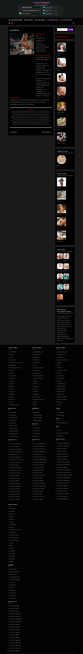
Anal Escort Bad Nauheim (15, 457)
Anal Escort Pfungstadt (63, 493)
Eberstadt (11, 391)
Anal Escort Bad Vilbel (14, 462)
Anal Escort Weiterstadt (15, 640)
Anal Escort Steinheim (14, 627)
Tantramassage (13, 433)
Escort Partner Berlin (62, 422)
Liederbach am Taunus (63, 359)
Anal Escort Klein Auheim (39, 486)
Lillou (58, 260)
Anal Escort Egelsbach (15, 486)
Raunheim (11, 511)
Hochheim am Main (38, 375)
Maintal (59, 362)
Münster (59, 373)
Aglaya (65, 291)
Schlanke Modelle (37, 417)
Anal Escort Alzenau (14, 446)
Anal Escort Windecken (15, 645)
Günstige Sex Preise (14, 577)
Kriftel (34, 404)
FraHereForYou (48, 8)
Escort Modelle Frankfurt (15, 20)
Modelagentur (12, 590)
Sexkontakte (12, 595)
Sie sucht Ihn (12, 598)
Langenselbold (61, 357)
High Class (12, 582)
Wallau (11, 545)
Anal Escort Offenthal (62, 488)
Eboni (58, 165)
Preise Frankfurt (28, 20)
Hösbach (35, 381)
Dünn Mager (36, 412)
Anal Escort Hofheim (38, 467)
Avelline (65, 271)
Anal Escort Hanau (38, 454)
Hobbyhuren (12, 585)
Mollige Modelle (37, 420)
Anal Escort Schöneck (14, 616)
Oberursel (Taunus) (62, 396)
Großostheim (36, 362)
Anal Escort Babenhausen (15, 451)
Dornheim (11, 386)
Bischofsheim (12, 375)
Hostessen (12, 587)
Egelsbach (12, 394)
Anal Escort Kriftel (37, 493)
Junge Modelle (61, 412)
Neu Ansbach (60, 375)
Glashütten (36, 357)
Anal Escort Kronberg (38, 496)
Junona (59, 228)
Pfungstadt (12, 508)
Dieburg (11, 383)
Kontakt (59, 430)
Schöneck (11, 527)
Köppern (35, 402)
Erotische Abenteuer (14, 571)
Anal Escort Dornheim (14, 478)
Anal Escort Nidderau (62, 467)
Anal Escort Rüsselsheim (15, 613)
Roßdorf (11, 521)
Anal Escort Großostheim (39, 451)
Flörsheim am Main (14, 404)
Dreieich (11, 389)
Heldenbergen (36, 370)
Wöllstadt (11, 561)
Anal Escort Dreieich (14, 480)
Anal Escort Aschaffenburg (16, 449)
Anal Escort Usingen (14, 632)
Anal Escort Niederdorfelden (64, 469)
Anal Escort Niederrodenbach (64, 475)
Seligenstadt (12, 532)
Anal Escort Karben (38, 478)
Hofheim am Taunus (38, 378)
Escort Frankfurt (41, 2)
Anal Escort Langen (38, 499)
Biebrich (11, 373)
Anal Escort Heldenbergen (39, 459)
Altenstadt (12, 354)
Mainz (58, 365)
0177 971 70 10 (24, 13)
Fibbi (58, 301)
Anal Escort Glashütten (39, 446)
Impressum (60, 435)
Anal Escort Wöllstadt (14, 650)
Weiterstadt (12, 550)
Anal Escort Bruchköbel (15, 470)
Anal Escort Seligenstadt (15, 621)
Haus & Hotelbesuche (14, 579)
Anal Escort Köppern (38, 491)
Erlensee (11, 399)
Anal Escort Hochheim (38, 464)
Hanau (35, 365)
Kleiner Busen (36, 428)
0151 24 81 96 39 (27, 7)
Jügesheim (36, 386)
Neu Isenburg (60, 378)
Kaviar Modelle (13, 420)
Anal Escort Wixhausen (15, 648)
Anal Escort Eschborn (14, 494)
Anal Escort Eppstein (14, 488)
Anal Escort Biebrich (14, 465)
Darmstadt (12, 381)
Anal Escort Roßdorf (14, 611)
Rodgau (11, 516)
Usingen (11, 543)
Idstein (35, 383)
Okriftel (59, 404)
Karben (35, 389)
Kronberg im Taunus (62, 352)
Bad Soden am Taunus (15, 367)
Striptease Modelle (14, 431)
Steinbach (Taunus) (14, 535)
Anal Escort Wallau (14, 634)
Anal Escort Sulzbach (14, 629)
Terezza (65, 260)
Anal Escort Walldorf (14, 637)
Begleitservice (12, 569)
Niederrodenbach (61, 389)
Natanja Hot (60, 241)
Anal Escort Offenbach (62, 485)
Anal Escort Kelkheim (38, 480)
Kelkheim (35, 391)
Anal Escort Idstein (38, 472)
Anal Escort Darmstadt (15, 473)
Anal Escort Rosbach (14, 608)
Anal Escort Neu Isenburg (63, 464)
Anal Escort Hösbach (38, 470)
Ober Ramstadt (61, 391)
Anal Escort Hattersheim (39, 456)
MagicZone (47, 10)
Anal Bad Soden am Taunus (16, 459)
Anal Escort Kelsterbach (39, 483)
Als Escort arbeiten (40, 20)
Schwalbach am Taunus (15, 529)
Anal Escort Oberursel (62, 483)
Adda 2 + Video (61, 83)
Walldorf (11, 548)
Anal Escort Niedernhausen (64, 472)
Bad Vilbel (11, 370)
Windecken (12, 556)
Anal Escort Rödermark (63, 498)
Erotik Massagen (13, 436)
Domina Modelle (13, 417)
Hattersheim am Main (38, 367)
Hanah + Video (61, 143)
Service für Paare (13, 425)
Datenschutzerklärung (62, 433)
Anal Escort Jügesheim (39, 475)
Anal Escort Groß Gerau (39, 449)
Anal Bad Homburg (14, 454)
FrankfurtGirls (47, 13)
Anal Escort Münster (62, 459)
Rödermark (12, 513)
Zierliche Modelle (37, 415)
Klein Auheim (36, 396)
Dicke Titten (36, 436)
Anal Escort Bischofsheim (15, 467)
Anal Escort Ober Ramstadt (64, 477)
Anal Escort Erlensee (14, 491)
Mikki (58, 281)
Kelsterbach (36, 394)
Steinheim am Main (14, 537)
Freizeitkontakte (13, 574)
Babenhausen (12, 359)
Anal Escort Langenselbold (64, 443)
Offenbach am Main (62, 399)
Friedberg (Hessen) (38, 352)
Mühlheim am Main (62, 370)
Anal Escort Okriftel (62, 491)
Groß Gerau (36, 359)
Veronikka (59, 291)
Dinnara (59, 188)
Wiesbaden (12, 553)
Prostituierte (12, 592)
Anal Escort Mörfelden (62, 454)
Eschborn (11, 402)
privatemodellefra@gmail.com (31, 10)
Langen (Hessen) (61, 354)
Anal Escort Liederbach (63, 446)
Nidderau (59, 381)
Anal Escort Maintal (62, 448)
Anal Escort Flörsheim (14, 496)
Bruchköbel (12, 378)
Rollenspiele (12, 423)
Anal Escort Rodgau (14, 605)
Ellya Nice (59, 214)
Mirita (64, 281)
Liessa (59, 201)
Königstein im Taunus (38, 399)
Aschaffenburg (13, 352)
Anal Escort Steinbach (14, 624)
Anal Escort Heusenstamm (40, 462)
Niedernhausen (61, 386)
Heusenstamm (37, 373)
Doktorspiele (12, 415)
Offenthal (59, 402)
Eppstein (11, 396)
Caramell (59, 271)
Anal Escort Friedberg (14, 499)
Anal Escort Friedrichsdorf (39, 443)
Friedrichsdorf (36, 354)
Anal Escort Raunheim (62, 496)
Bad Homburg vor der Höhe (16, 362)
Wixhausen (12, 558)
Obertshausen (60, 394)
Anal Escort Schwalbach (15, 619)
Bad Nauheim (12, 365)
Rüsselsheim (12, 524)
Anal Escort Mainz (61, 451)
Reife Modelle (60, 415)
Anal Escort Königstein (39, 488)
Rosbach (11, 519)
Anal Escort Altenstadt (15, 443)
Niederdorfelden (61, 383)
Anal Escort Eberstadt (14, 483)
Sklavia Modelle (13, 428)
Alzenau (11, 357)
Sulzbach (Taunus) (14, 540)
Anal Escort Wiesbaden (15, 642)
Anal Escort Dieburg (14, 475)
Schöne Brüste (37, 430)
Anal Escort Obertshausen (63, 480)
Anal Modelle (12, 412)
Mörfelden (59, 367)
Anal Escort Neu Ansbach (63, 461)
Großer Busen (36, 433)
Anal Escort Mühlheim (62, 456)
